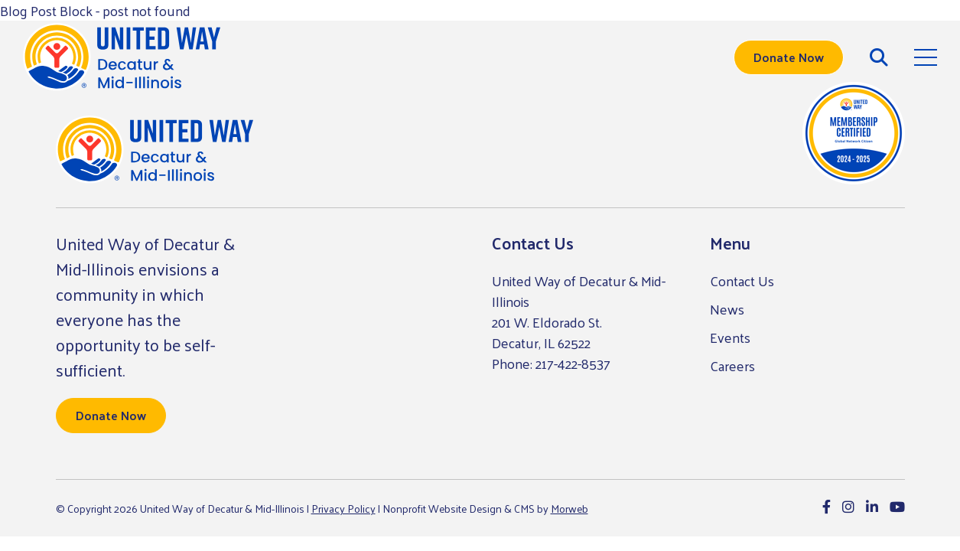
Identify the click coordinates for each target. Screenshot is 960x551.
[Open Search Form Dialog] (879, 57)
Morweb (569, 508)
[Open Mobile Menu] (925, 57)
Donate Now (788, 57)
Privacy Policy (343, 508)
